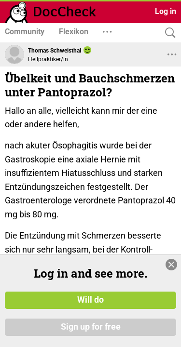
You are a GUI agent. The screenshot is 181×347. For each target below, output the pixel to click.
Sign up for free (91, 332)
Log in (165, 11)
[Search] (168, 33)
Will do (90, 305)
